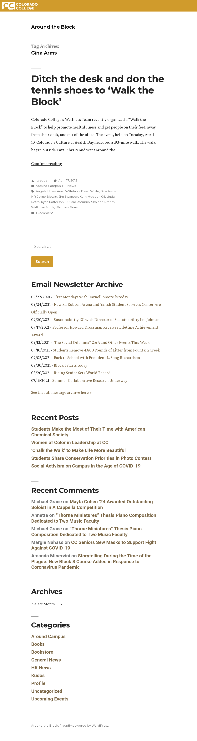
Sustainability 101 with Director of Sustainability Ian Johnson (107, 319)
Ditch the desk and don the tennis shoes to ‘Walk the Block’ (97, 90)
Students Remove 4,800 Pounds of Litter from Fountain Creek (106, 350)
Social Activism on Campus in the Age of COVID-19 (85, 466)
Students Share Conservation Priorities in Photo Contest (91, 458)
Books (38, 644)
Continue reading (49, 163)
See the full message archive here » (61, 392)
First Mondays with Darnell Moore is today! (91, 296)
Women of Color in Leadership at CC (69, 442)
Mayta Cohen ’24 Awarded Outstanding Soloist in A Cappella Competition (92, 504)
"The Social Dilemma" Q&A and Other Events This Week (101, 342)
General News (46, 660)
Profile (38, 683)
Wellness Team (67, 207)
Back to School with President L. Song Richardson (97, 357)
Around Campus (48, 186)
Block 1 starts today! (71, 365)
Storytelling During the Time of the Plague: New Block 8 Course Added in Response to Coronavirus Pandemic (91, 561)
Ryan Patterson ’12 (54, 202)
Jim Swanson (68, 196)
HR (33, 196)
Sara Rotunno (79, 202)
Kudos (38, 675)
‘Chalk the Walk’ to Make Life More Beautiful (78, 450)
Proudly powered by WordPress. (84, 725)
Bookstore (42, 652)
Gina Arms (108, 191)
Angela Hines (46, 191)
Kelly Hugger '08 (92, 196)
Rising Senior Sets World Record (82, 372)
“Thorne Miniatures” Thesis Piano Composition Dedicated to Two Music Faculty (93, 518)
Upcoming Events (49, 699)
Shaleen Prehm (103, 202)
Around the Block (53, 27)
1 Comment (44, 213)
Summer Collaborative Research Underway (89, 380)
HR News (69, 186)
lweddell (42, 180)
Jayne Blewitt (47, 196)
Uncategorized (46, 691)
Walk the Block (42, 207)
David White (90, 191)
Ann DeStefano (68, 191)
